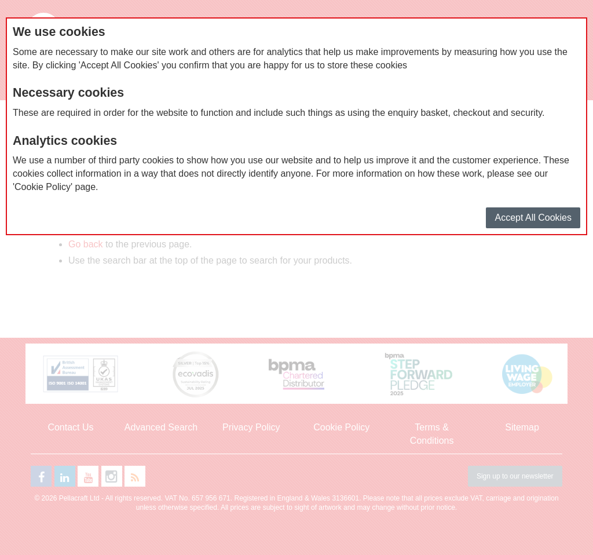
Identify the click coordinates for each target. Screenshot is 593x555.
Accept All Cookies (533, 217)
